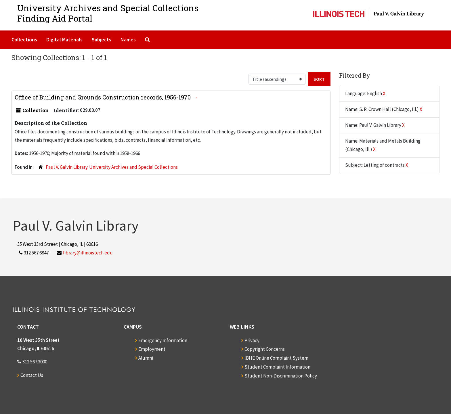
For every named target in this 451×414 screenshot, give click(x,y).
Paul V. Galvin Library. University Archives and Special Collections (112, 167)
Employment (151, 349)
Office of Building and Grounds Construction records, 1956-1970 (103, 97)
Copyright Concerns (264, 349)
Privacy (251, 340)
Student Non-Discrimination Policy (280, 376)
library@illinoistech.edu (88, 253)
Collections (24, 39)
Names (128, 39)
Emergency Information (162, 340)
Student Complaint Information (277, 367)
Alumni (145, 358)
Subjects (101, 39)
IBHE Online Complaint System (276, 358)
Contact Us (31, 375)
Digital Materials (64, 39)
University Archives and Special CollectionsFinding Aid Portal (107, 13)
